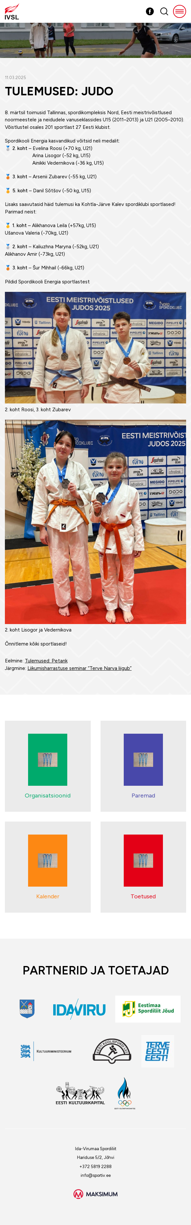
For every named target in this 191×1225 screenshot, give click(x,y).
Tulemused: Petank (46, 661)
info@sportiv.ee (96, 1175)
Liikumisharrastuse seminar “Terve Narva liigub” (79, 668)
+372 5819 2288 (95, 1166)
